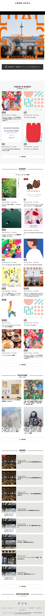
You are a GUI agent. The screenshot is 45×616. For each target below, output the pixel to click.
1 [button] (19, 62)
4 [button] (26, 62)
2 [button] (21, 62)
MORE (23, 156)
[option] (22, 37)
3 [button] (24, 62)
